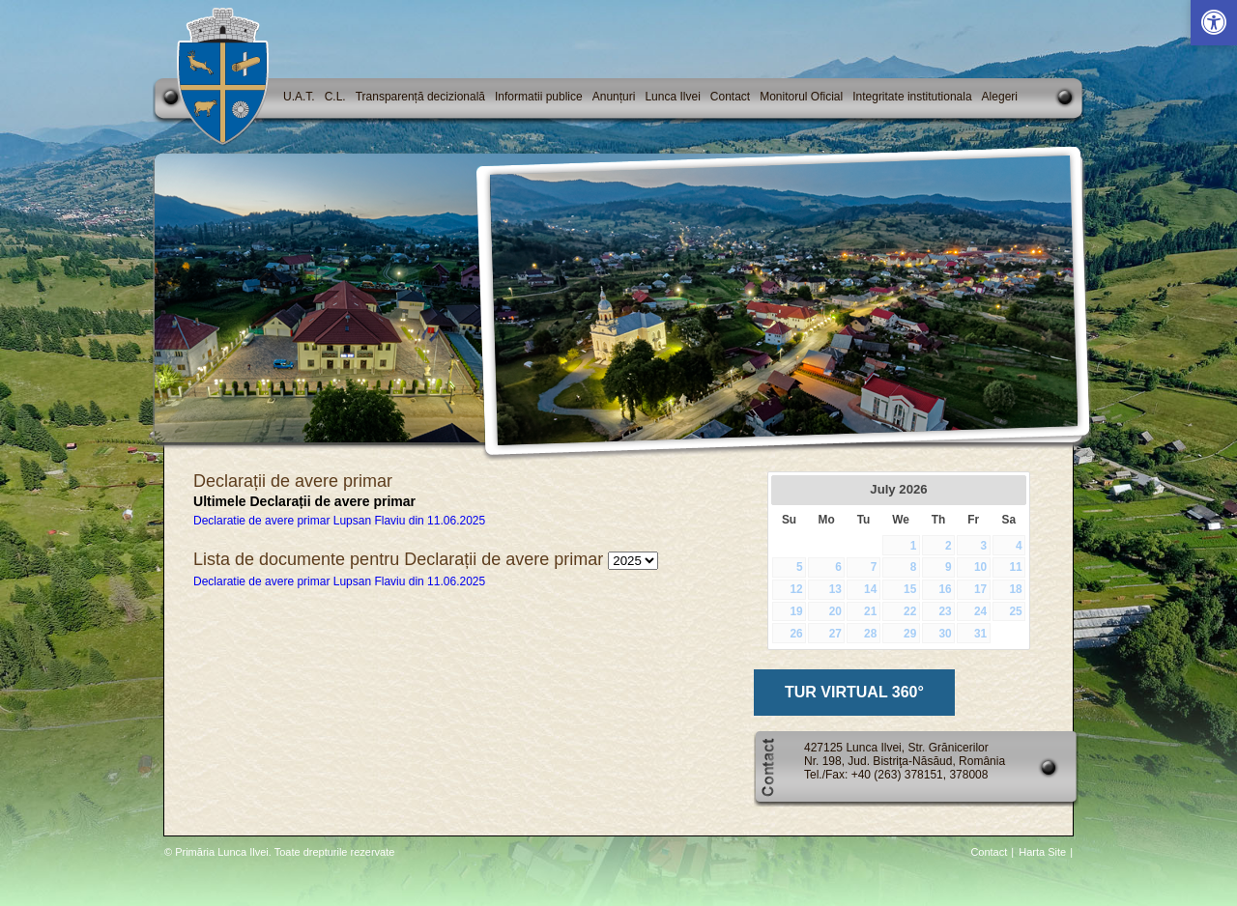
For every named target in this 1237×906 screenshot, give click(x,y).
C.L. (335, 96)
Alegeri (1000, 96)
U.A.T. (299, 96)
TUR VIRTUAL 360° (854, 692)
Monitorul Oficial (801, 96)
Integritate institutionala (911, 96)
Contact (730, 96)
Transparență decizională (420, 96)
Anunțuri (614, 96)
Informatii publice (539, 96)
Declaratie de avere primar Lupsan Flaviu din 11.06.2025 (339, 520)
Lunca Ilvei (672, 96)
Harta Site (1042, 852)
